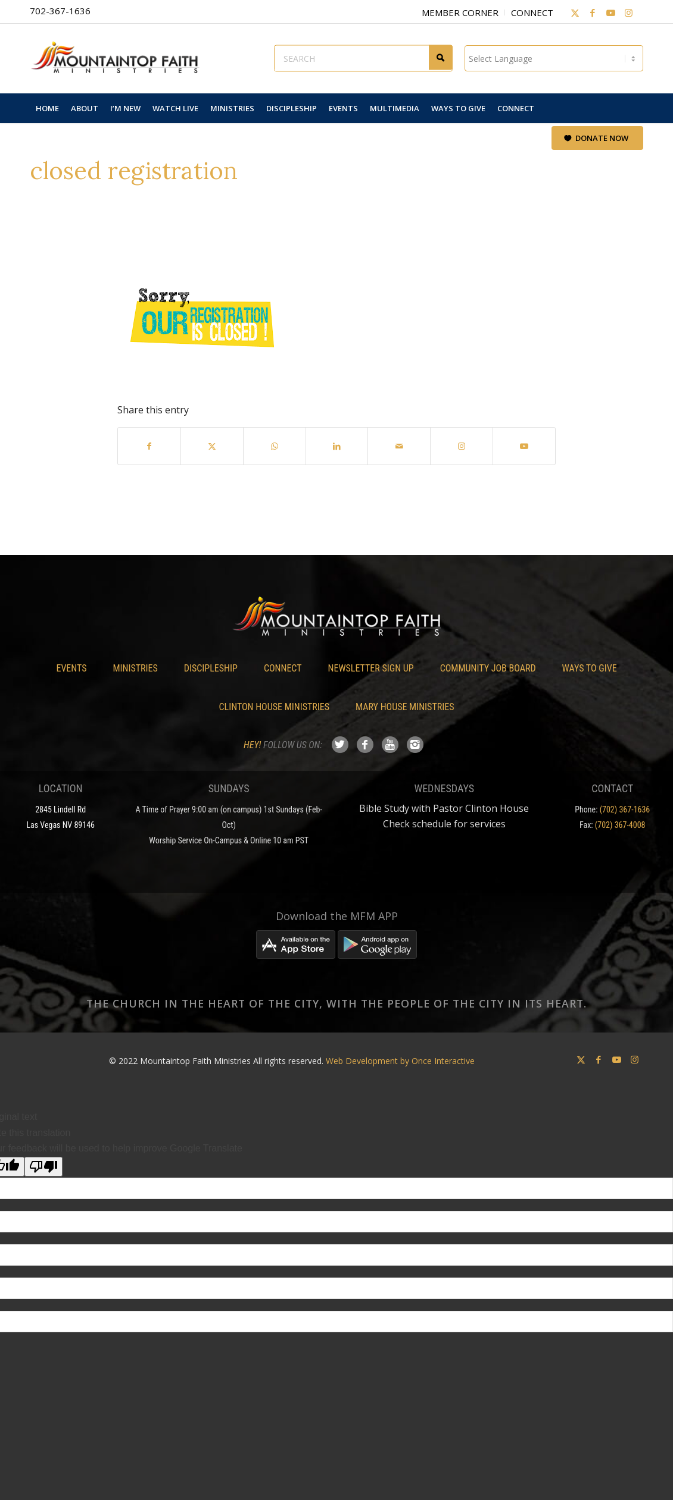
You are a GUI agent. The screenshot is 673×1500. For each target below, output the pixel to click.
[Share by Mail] (399, 446)
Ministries (135, 668)
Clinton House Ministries (274, 707)
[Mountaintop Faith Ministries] (119, 58)
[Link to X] (575, 12)
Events (71, 668)
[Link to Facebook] (593, 12)
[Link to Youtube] (610, 12)
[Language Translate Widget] (554, 58)
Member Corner (460, 12)
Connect (532, 12)
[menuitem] (47, 108)
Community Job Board (488, 668)
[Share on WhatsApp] (275, 446)
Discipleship (211, 668)
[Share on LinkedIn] (337, 446)
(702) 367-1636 (625, 809)
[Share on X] (212, 446)
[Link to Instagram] (628, 12)
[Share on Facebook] (149, 446)
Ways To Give (589, 668)
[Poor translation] (43, 1166)
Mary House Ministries (405, 707)
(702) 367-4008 (620, 825)
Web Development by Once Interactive (400, 1060)
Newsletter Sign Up (371, 668)
